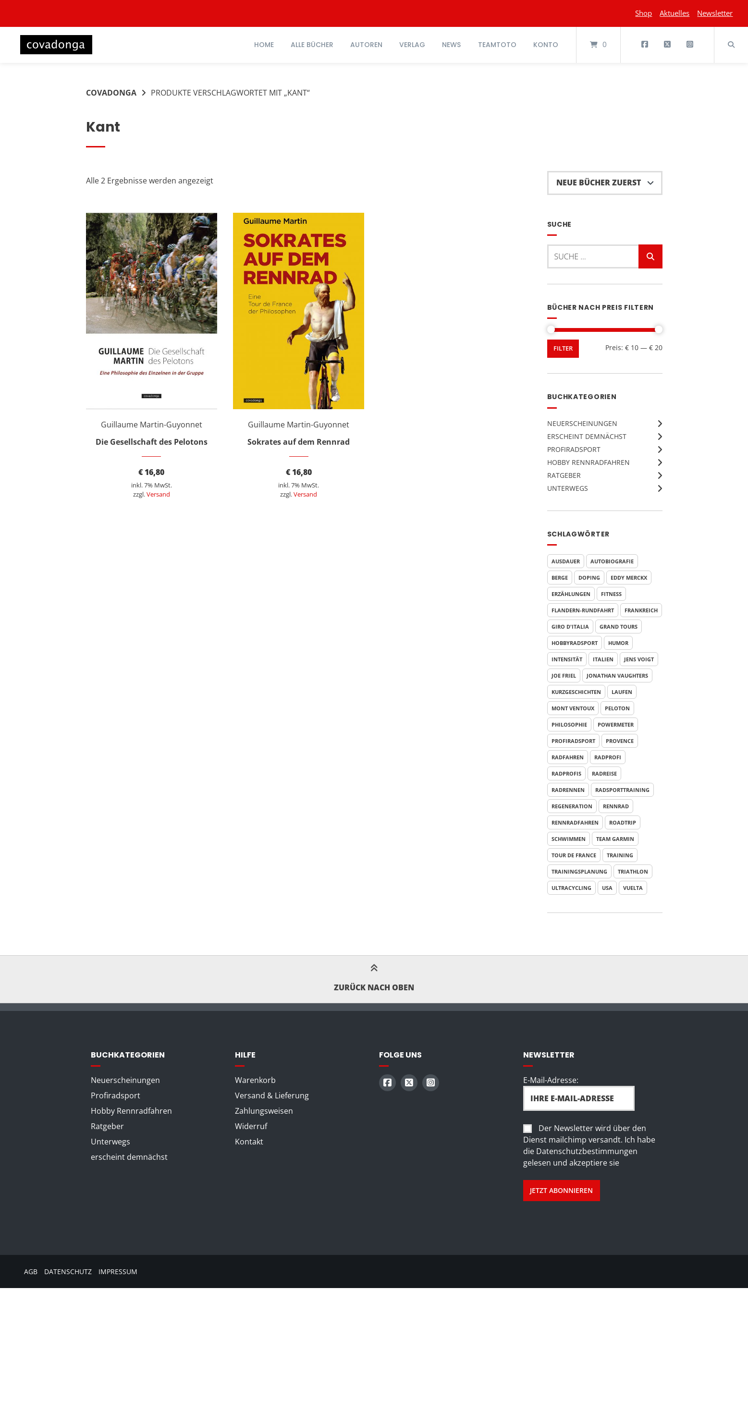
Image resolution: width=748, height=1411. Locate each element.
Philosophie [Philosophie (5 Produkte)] (569, 724)
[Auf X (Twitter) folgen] (667, 44)
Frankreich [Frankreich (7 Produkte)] (641, 610)
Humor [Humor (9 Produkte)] (618, 642)
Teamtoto (497, 44)
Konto (545, 44)
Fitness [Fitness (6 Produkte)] (611, 593)
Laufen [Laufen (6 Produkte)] (622, 691)
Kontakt (249, 1141)
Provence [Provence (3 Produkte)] (620, 740)
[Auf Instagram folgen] (690, 44)
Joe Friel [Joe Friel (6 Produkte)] (564, 675)
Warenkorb (255, 1080)
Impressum (117, 1271)
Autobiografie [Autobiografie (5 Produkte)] (612, 561)
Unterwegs (567, 488)
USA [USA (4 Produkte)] (607, 887)
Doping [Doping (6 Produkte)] (589, 577)
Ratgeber (564, 475)
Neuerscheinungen (582, 423)
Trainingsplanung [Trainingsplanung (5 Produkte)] (579, 871)
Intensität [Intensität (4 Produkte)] (567, 659)
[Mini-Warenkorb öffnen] (598, 45)
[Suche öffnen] (731, 45)
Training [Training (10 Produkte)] (620, 855)
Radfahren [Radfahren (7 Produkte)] (568, 757)
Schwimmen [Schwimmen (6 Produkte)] (569, 838)
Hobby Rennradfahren (588, 462)
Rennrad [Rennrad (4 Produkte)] (616, 806)
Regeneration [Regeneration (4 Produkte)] (572, 806)
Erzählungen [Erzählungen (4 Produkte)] (571, 593)
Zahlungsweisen (264, 1111)
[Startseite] (56, 45)
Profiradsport (574, 449)
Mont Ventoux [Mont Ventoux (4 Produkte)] (573, 708)
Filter (563, 348)
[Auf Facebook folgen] (645, 44)
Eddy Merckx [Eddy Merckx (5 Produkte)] (629, 577)
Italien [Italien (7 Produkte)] (603, 659)
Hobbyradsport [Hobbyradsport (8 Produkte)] (575, 642)
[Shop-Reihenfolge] (604, 183)
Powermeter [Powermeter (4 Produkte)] (616, 724)
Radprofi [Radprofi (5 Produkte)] (607, 757)
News (451, 44)
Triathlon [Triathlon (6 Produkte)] (633, 871)
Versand (158, 494)
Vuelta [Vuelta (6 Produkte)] (633, 887)
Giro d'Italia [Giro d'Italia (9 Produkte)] (570, 626)
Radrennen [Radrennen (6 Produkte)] (568, 789)
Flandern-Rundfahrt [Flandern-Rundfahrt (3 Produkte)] (583, 610)
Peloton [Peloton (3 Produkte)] (617, 708)
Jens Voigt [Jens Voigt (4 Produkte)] (639, 659)
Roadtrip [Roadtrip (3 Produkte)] (622, 822)
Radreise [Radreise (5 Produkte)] (604, 773)
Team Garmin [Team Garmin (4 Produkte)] (615, 838)
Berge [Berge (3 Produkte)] (560, 577)
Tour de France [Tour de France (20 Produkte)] (574, 855)
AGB (30, 1271)
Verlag (412, 44)
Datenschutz (68, 1271)
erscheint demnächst (586, 436)
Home (264, 44)
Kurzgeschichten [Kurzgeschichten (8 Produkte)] (576, 691)
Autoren (366, 44)
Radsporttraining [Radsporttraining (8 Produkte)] (622, 789)
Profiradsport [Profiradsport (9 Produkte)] (573, 740)
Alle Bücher (312, 44)
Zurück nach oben (374, 979)
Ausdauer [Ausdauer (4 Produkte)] (566, 561)
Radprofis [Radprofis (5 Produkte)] (566, 773)
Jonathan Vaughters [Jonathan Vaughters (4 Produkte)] (617, 675)
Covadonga (111, 92)
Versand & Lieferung (272, 1095)
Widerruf (251, 1126)
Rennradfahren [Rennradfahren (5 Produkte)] (575, 822)
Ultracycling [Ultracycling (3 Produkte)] (571, 887)
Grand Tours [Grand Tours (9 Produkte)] (619, 626)
